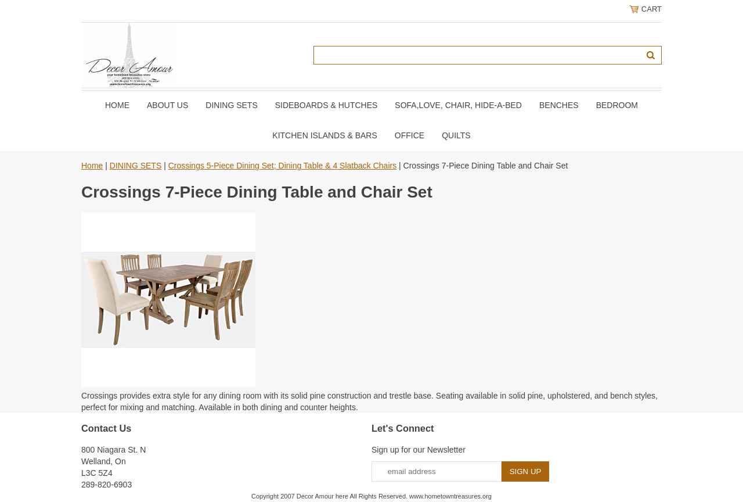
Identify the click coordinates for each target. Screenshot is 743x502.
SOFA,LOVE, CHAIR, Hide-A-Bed (458, 105)
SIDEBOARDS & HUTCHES (326, 105)
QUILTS (456, 135)
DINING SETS (231, 105)
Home (117, 105)
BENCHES (559, 105)
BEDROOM (617, 105)
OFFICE (409, 135)
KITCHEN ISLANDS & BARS (324, 135)
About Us (167, 105)
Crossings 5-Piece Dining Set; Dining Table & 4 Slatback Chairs (282, 165)
